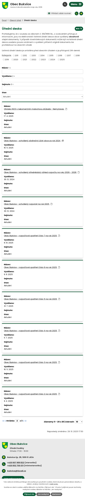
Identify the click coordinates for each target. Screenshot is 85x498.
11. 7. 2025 (8, 337)
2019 (7, 59)
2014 (42, 55)
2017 (69, 55)
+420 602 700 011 (15, 465)
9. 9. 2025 (8, 274)
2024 (52, 59)
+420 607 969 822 (15, 462)
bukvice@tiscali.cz (16, 471)
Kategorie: (6, 55)
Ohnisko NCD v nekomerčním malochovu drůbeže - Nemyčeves (35, 109)
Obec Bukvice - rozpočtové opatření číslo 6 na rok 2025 (32, 267)
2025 (62, 59)
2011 (16, 55)
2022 (34, 59)
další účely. (54, 484)
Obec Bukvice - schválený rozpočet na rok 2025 (28, 204)
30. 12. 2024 (9, 179)
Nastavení (56, 494)
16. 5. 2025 (8, 147)
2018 (78, 55)
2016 (60, 55)
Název (5, 67)
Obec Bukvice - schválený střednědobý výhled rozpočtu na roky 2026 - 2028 (41, 172)
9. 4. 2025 (8, 401)
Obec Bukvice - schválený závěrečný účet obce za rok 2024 (34, 140)
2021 (25, 59)
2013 (34, 55)
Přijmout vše (29, 494)
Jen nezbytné (43, 494)
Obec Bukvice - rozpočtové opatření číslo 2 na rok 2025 (32, 394)
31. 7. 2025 (8, 306)
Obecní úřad (15, 20)
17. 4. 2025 (8, 116)
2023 (43, 59)
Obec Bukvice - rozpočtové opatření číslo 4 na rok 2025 (32, 330)
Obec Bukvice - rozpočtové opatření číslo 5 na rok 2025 (32, 299)
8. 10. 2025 (8, 242)
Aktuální (7, 127)
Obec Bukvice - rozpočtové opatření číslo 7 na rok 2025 (32, 235)
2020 (15, 59)
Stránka (10, 420)
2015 (51, 55)
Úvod (4, 20)
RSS (79, 28)
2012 (25, 55)
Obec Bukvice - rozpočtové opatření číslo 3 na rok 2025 (32, 362)
